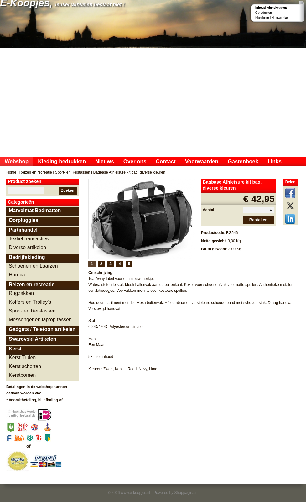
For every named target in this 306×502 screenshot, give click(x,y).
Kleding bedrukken (62, 161)
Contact (165, 161)
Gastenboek (243, 161)
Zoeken (67, 190)
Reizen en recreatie (35, 172)
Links (274, 161)
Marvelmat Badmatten (35, 210)
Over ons (135, 161)
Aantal (208, 210)
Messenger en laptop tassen (40, 319)
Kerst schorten (25, 366)
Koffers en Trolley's (30, 302)
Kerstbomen (22, 375)
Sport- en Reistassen (72, 172)
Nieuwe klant (280, 17)
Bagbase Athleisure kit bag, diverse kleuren (129, 172)
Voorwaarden (201, 161)
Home (11, 172)
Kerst (15, 348)
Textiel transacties (29, 238)
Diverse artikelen (27, 247)
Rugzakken (21, 293)
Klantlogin (262, 17)
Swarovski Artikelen (32, 339)
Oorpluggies (23, 220)
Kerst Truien (22, 357)
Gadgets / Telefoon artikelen (42, 329)
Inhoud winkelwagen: (271, 7)
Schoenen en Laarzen (33, 266)
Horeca (17, 274)
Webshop (17, 161)
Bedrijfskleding (27, 257)
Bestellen (258, 219)
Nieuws (104, 161)
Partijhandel (23, 229)
